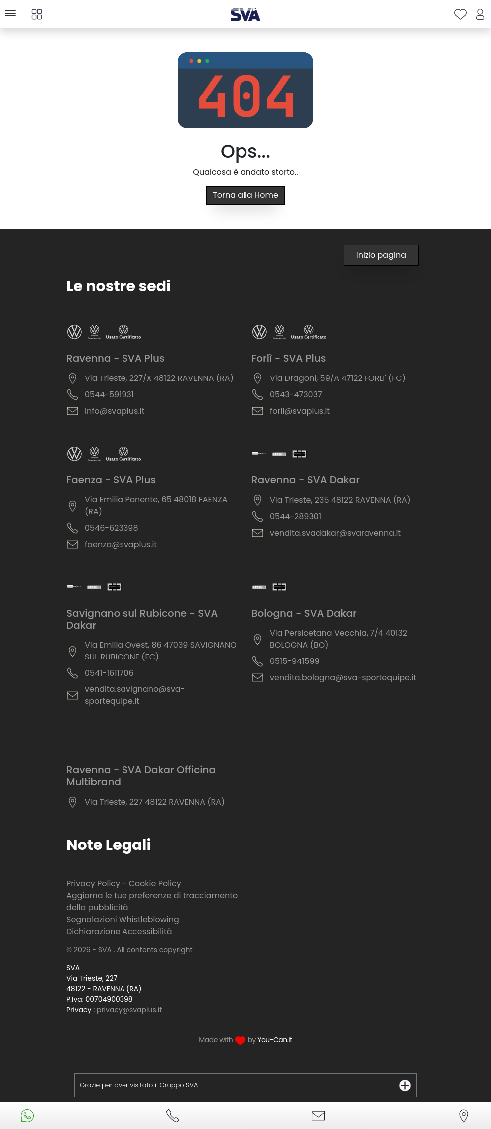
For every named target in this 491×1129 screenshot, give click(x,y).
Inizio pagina (381, 255)
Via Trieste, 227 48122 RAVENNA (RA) (155, 802)
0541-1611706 (109, 673)
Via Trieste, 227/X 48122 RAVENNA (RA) (159, 378)
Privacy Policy (93, 883)
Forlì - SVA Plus (288, 358)
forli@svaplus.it (300, 411)
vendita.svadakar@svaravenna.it (335, 533)
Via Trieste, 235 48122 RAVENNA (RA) (340, 500)
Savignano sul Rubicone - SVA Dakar (142, 619)
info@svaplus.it (115, 411)
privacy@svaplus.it (129, 1010)
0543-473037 (296, 394)
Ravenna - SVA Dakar (305, 480)
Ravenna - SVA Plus (115, 358)
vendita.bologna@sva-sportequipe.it (343, 677)
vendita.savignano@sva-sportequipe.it (135, 695)
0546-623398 (111, 528)
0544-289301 (295, 516)
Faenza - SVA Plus (111, 480)
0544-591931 (109, 394)
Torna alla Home (245, 195)
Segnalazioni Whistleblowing (122, 919)
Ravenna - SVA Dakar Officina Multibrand (141, 776)
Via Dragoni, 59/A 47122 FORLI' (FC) (338, 378)
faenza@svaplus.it (121, 544)
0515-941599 (295, 661)
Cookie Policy (154, 883)
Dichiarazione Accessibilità (119, 931)
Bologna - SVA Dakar (304, 613)
